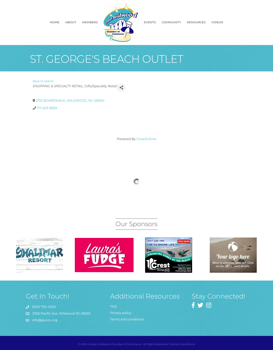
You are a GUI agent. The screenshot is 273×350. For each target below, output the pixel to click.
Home (54, 22)
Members (90, 22)
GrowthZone (146, 139)
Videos (217, 22)
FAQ (113, 306)
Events (150, 22)
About (70, 22)
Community (171, 22)
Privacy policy (120, 313)
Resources (196, 22)
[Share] (121, 87)
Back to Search (43, 81)
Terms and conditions (127, 319)
